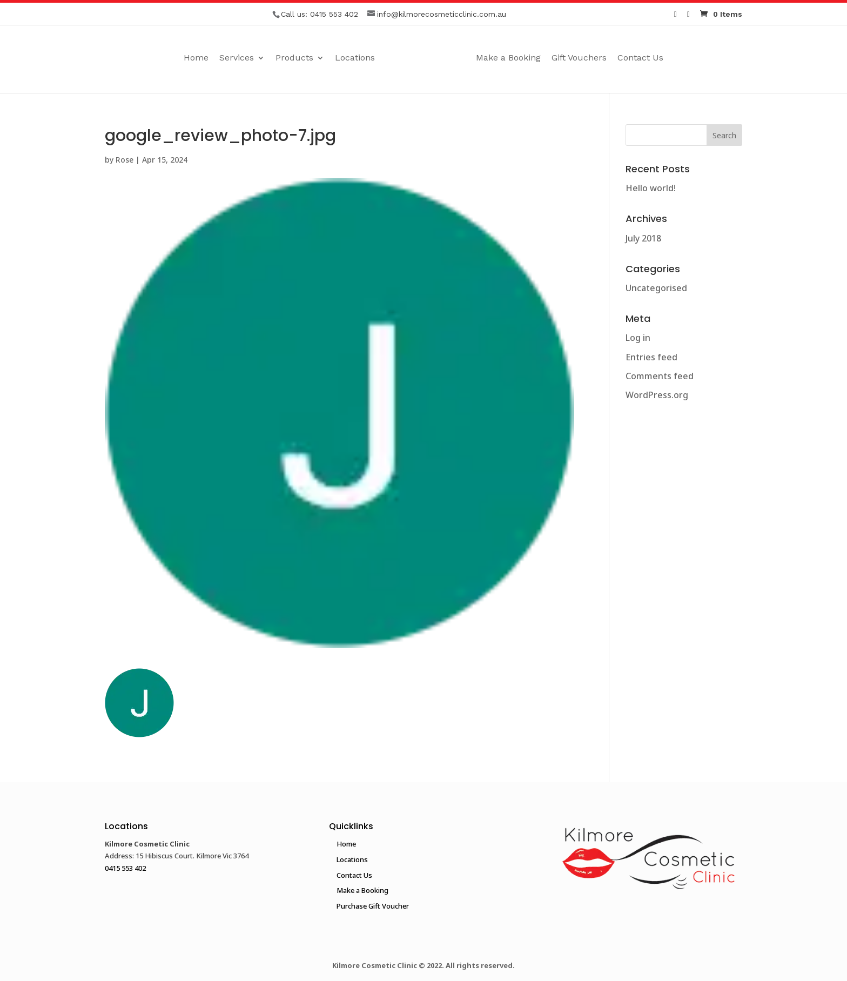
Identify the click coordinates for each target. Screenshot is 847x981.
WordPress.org (657, 395)
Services (214, 58)
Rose (124, 159)
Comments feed (660, 376)
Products (272, 58)
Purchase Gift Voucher (373, 906)
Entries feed (651, 357)
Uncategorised (656, 288)
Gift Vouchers (601, 58)
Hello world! (651, 188)
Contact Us (663, 58)
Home (173, 58)
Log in (638, 338)
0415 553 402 (334, 14)
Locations (332, 58)
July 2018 (643, 238)
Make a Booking (531, 58)
